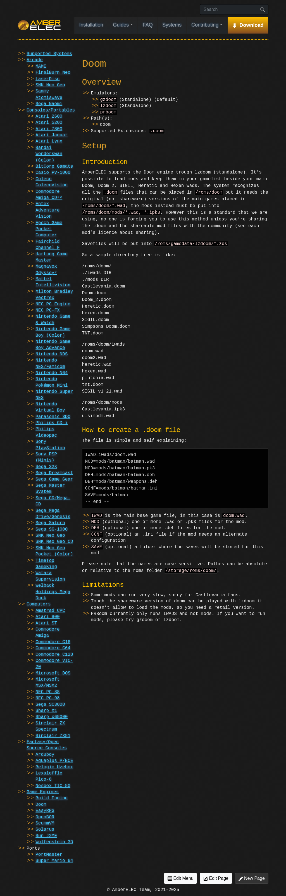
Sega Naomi (48, 104)
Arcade (35, 60)
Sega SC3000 (50, 705)
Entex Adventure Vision (47, 210)
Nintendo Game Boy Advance (52, 345)
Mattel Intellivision (52, 282)
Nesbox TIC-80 (52, 786)
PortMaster (48, 855)
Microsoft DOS (52, 673)
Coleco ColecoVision (51, 182)
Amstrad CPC (50, 611)
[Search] (228, 9)
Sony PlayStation (50, 445)
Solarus (44, 829)
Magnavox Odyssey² (46, 269)
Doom (40, 805)
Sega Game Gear (54, 479)
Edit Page (215, 878)
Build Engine (51, 798)
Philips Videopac (46, 432)
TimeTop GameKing (46, 564)
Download (251, 25)
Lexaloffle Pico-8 (48, 776)
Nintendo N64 (51, 373)
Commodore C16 (52, 642)
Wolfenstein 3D (54, 842)
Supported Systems (49, 54)
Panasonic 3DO (52, 417)
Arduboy (44, 755)
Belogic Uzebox (54, 767)
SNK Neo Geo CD (54, 542)
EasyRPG (44, 811)
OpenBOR (44, 817)
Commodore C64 (52, 648)
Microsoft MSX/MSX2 (47, 682)
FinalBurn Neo (52, 73)
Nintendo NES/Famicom (50, 363)
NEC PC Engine (52, 304)
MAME (40, 66)
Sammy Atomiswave (48, 94)
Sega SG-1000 (51, 529)
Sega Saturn (50, 523)
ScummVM (44, 823)
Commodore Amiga (47, 632)
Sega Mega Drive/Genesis (52, 514)
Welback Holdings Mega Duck (52, 592)
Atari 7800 (48, 129)
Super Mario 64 (54, 861)
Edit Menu (180, 878)
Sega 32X (46, 467)
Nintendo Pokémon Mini (51, 382)
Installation (91, 25)
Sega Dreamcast (54, 473)
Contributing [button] (204, 25)
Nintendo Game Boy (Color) (52, 332)
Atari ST (46, 623)
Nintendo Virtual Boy (50, 407)
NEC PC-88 (47, 692)
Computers (39, 604)
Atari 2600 (48, 116)
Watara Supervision (50, 576)
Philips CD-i (51, 423)
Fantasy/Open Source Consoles (47, 745)
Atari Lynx (48, 141)
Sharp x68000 (51, 717)
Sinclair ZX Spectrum (50, 726)
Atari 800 (47, 617)
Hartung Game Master (51, 257)
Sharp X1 (46, 711)
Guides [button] (121, 25)
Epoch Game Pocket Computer (48, 229)
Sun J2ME (46, 836)
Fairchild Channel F (47, 245)
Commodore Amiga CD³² (48, 195)
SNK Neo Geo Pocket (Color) (54, 551)
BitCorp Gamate (54, 166)
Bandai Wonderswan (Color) (48, 154)
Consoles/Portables (51, 110)
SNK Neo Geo (50, 85)
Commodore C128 (54, 655)
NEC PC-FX (47, 310)
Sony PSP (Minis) (46, 457)
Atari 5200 (48, 123)
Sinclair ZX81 (52, 736)
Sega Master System (50, 489)
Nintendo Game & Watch (52, 319)
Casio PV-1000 (52, 173)
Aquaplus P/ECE (54, 761)
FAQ (148, 25)
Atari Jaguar (51, 135)
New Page (252, 878)
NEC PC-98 (47, 698)
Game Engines (43, 792)
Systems (172, 25)
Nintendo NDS (51, 354)
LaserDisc (47, 79)
